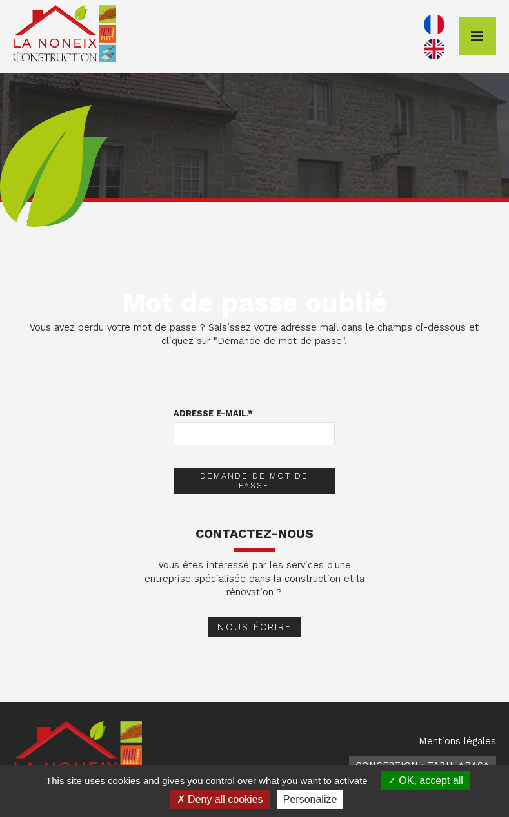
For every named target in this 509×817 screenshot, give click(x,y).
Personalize (310, 799)
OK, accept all (425, 780)
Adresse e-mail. (213, 413)
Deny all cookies (220, 799)
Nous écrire (254, 627)
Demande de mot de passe (254, 480)
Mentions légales (457, 741)
